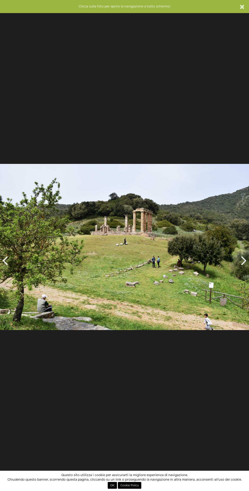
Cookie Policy (129, 485)
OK (112, 485)
